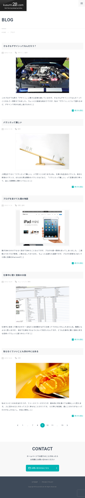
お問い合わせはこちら (43, 468)
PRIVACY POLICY (47, 482)
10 (47, 425)
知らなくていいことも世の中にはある (21, 351)
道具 (23, 205)
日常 (19, 205)
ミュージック (22, 282)
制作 (26, 53)
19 (62, 425)
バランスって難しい (12, 122)
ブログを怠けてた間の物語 (15, 199)
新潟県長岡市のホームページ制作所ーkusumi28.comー (13, 5)
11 (52, 425)
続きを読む (77, 110)
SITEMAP (35, 482)
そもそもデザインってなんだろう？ (19, 46)
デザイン (21, 53)
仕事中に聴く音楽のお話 (14, 275)
